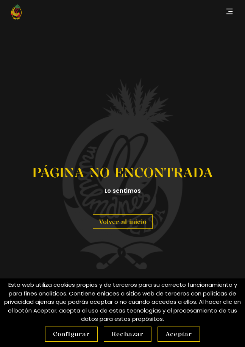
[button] (229, 12)
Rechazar (128, 334)
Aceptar (178, 334)
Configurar (71, 334)
